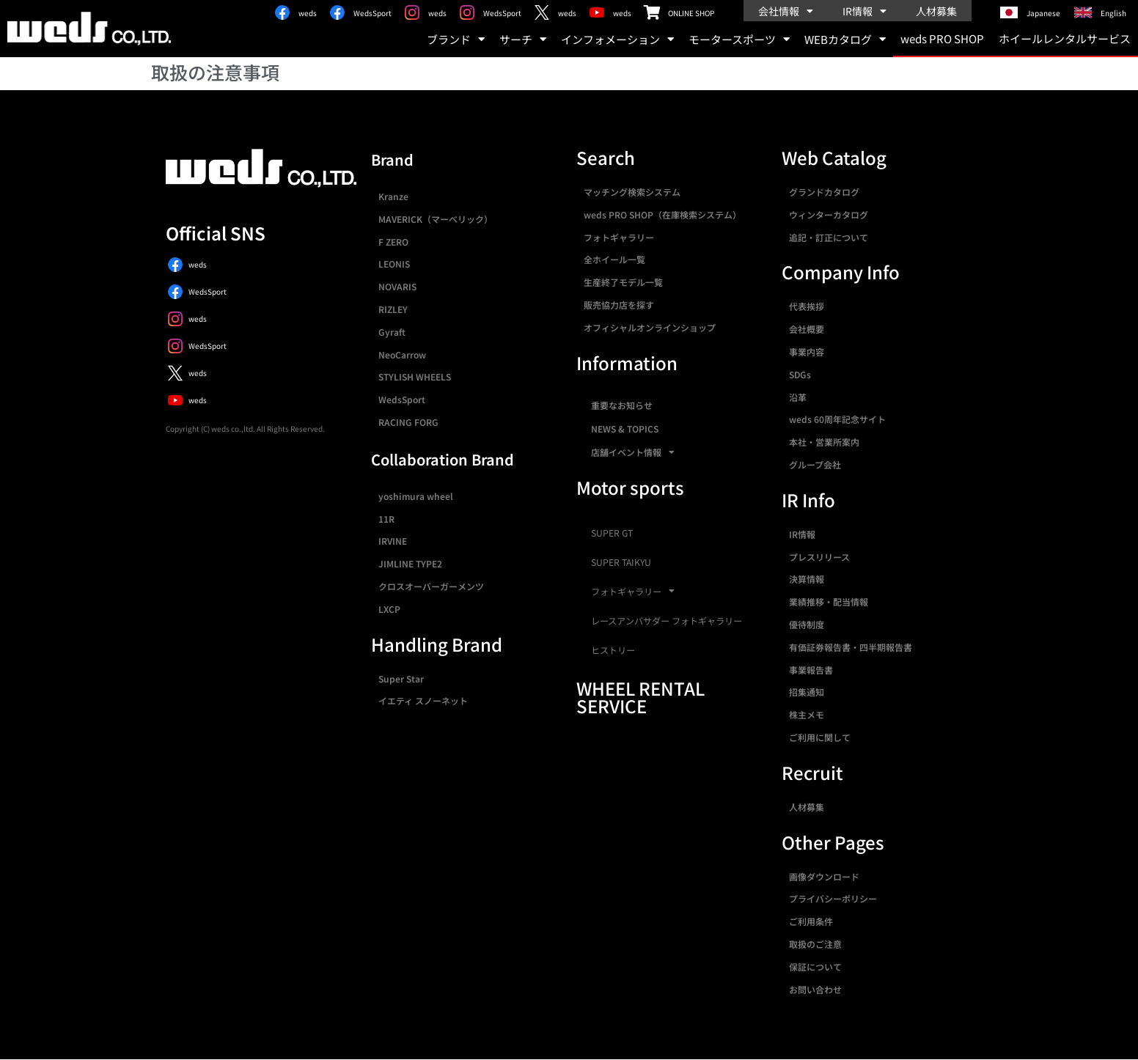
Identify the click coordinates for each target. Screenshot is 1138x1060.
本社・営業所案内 (824, 441)
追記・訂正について (828, 237)
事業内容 (806, 351)
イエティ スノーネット (423, 700)
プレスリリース (819, 557)
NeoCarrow (402, 354)
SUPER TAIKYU (621, 562)
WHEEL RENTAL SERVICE (640, 696)
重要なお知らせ (622, 405)
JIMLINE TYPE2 (410, 563)
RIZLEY (393, 309)
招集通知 (806, 691)
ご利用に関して (820, 737)
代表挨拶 (806, 306)
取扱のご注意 (815, 944)
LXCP (389, 609)
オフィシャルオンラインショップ (650, 327)
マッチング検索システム (632, 191)
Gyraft (391, 331)
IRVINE (392, 540)
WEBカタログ (845, 39)
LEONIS (394, 263)
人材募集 (936, 11)
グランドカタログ (824, 191)
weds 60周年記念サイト (837, 419)
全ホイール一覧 (614, 259)
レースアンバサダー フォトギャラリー (666, 620)
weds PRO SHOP (942, 38)
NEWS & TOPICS (624, 428)
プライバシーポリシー (833, 898)
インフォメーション (617, 39)
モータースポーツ (739, 39)
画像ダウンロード (824, 876)
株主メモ (806, 714)
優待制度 (806, 624)
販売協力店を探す (619, 304)
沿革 (798, 397)
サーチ (522, 39)
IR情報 (864, 11)
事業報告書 (811, 669)
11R (386, 518)
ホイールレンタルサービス (1065, 38)
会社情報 (785, 11)
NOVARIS (397, 286)
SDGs (800, 374)
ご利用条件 (811, 921)
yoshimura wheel (415, 496)
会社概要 (806, 329)
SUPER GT (612, 533)
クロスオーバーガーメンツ (431, 586)
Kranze (393, 196)
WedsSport (401, 399)
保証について (815, 966)
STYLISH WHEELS (414, 376)
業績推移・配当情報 (828, 601)
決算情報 (806, 579)
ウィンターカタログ (828, 214)
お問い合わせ (815, 989)
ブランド (456, 39)
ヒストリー (613, 650)
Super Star (401, 678)
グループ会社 (815, 464)
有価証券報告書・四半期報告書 (850, 647)
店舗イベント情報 (633, 452)
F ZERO (393, 241)
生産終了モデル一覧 (623, 282)
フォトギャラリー (619, 237)
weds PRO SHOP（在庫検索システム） (662, 214)
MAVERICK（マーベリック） (435, 219)
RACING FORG (408, 422)
